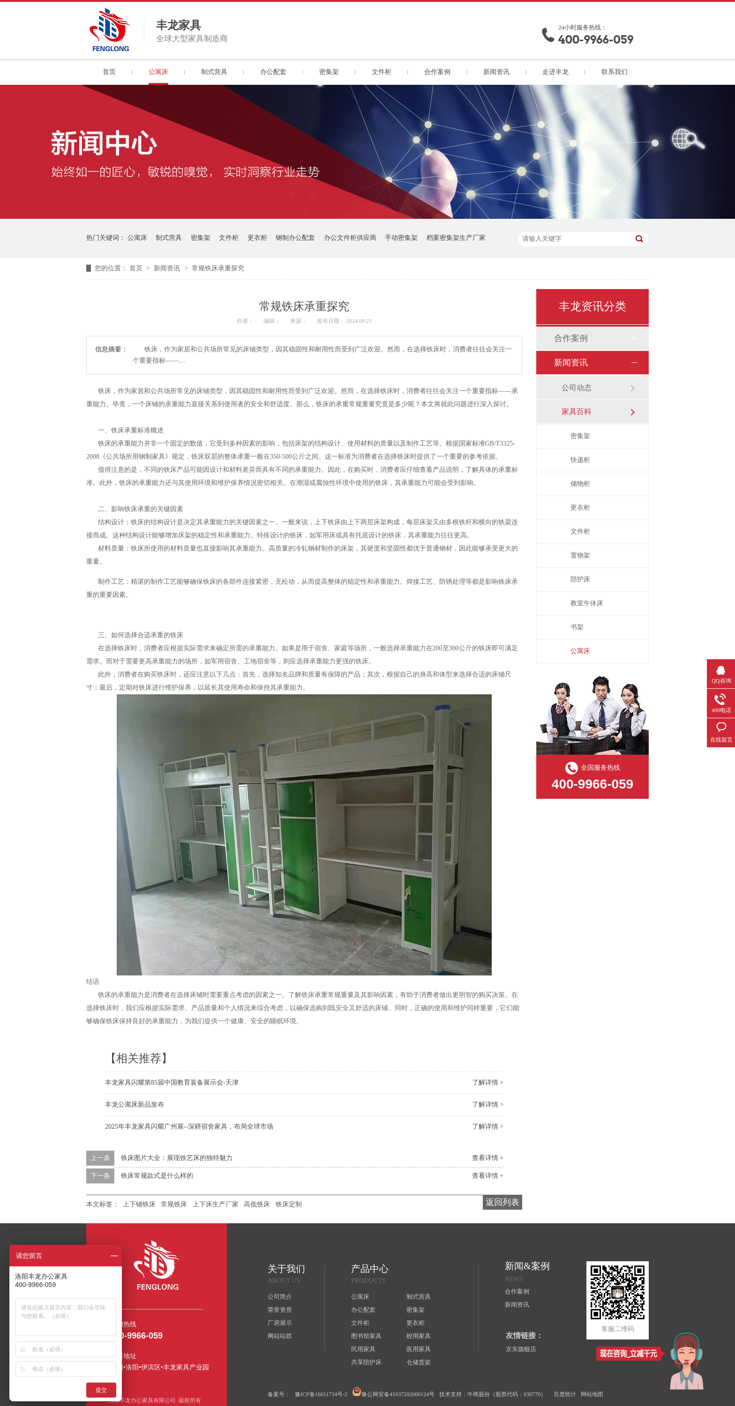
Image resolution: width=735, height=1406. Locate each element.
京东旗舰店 (521, 1349)
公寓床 (158, 71)
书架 (577, 627)
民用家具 (363, 1349)
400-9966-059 (595, 39)
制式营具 (214, 71)
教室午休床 (586, 603)
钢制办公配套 (295, 237)
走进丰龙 (555, 71)
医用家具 (418, 1349)
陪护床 (580, 579)
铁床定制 (289, 1204)
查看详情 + (487, 1157)
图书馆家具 (366, 1335)
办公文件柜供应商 (350, 237)
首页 (109, 71)
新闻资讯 (496, 71)
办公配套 (273, 71)
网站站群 (280, 1335)
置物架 (580, 555)
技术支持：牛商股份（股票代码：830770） (492, 1394)
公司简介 (280, 1296)
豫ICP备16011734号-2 (321, 1394)
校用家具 (418, 1335)
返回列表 (502, 1202)
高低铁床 (257, 1204)
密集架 (329, 71)
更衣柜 (257, 237)
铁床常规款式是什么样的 (157, 1175)
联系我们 (614, 71)
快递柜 (580, 459)
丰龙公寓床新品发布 (134, 1104)
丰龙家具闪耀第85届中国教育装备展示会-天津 (172, 1082)
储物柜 (580, 483)
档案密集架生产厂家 (456, 237)
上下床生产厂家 (216, 1204)
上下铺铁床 (139, 1204)
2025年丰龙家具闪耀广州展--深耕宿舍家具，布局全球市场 (189, 1126)
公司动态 (577, 388)
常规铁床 (174, 1204)
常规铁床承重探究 (218, 268)
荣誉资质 (280, 1309)
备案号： (279, 1394)
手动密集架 (401, 237)
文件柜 (381, 71)
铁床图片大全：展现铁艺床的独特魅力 (176, 1157)
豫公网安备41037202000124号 (393, 1392)
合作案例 (437, 71)
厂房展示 (280, 1322)
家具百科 (577, 412)
